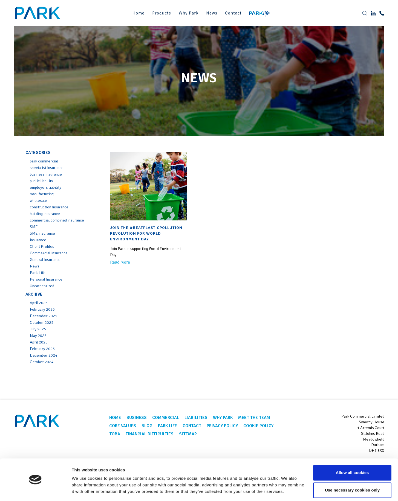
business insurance (46, 174)
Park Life (37, 272)
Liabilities (195, 417)
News (211, 13)
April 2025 (39, 342)
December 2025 (43, 315)
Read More (120, 262)
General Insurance (45, 259)
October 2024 (41, 361)
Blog (147, 426)
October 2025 (41, 322)
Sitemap (188, 434)
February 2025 (42, 348)
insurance (38, 239)
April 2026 (39, 302)
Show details (84, 490)
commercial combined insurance (57, 220)
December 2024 (43, 355)
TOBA (114, 434)
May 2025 (38, 335)
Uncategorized (42, 285)
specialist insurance (47, 167)
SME (34, 226)
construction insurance (49, 207)
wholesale (38, 200)
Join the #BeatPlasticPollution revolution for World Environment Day (146, 233)
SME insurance (42, 233)
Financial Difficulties (150, 434)
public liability (41, 180)
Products (161, 13)
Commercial (165, 417)
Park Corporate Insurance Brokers (38, 13)
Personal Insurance (46, 279)
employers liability (45, 187)
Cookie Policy (258, 426)
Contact (233, 13)
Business (136, 417)
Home (138, 13)
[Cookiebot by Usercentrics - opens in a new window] (35, 490)
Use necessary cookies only (352, 473)
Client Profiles (42, 246)
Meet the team (254, 417)
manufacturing (42, 193)
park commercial (44, 161)
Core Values (122, 426)
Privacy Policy (222, 426)
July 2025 (38, 329)
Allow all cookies (352, 456)
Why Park (188, 13)
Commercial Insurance (49, 252)
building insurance (45, 213)
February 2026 (42, 309)
